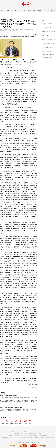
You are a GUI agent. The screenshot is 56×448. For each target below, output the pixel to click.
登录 (53, 10)
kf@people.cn (17, 431)
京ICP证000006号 (47, 437)
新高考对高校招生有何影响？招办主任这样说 (11, 407)
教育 (4, 14)
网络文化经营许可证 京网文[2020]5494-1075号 (23, 437)
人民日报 (2, 421)
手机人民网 (11, 421)
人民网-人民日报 (15, 34)
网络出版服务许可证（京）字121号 (37, 437)
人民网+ (7, 421)
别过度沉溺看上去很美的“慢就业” (48, 54)
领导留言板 (16, 421)
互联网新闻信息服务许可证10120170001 (21, 433)
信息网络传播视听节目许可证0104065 (8, 437)
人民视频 (21, 421)
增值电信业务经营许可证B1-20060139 (35, 433)
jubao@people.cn (42, 431)
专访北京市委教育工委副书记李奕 (8, 395)
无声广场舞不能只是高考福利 (47, 57)
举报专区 (29, 10)
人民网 (1, 14)
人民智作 (30, 421)
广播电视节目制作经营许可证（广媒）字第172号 (17, 435)
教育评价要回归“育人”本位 (47, 51)
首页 (1, 10)
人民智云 (25, 421)
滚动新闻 (8, 14)
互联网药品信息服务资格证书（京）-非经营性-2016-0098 (37, 435)
